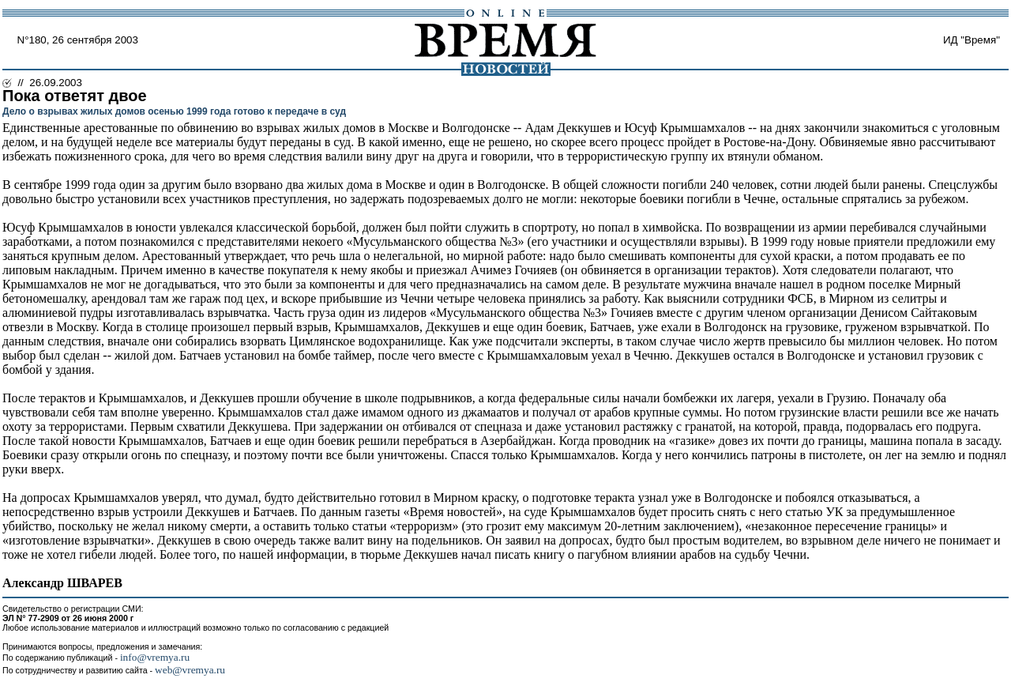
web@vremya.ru (190, 670)
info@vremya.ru (155, 657)
